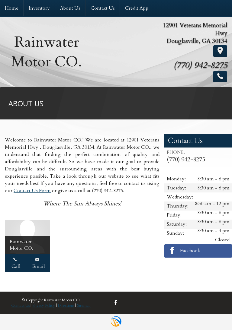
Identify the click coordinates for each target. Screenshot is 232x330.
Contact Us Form (32, 190)
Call (16, 263)
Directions (66, 305)
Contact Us (20, 305)
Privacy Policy (43, 305)
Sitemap (84, 305)
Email (38, 263)
